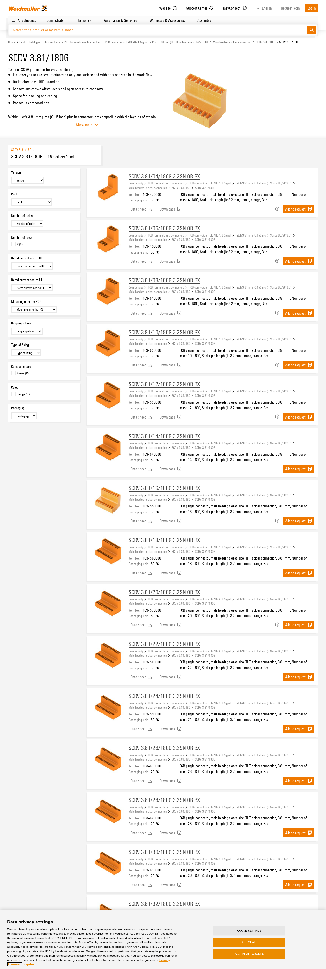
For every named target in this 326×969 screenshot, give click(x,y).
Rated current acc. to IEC (27, 258)
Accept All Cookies (249, 954)
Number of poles (22, 216)
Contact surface (21, 367)
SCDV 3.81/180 (265, 42)
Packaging (17, 408)
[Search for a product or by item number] (157, 30)
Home (11, 42)
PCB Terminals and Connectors (82, 42)
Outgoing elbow (21, 323)
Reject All (249, 942)
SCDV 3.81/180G (205, 188)
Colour (15, 387)
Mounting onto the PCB (26, 302)
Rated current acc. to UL (27, 280)
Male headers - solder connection (232, 42)
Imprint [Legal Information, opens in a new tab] (29, 964)
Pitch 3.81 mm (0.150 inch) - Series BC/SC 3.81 (180, 42)
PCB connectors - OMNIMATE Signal (126, 42)
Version (16, 172)
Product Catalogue (29, 42)
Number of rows (21, 237)
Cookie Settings (249, 931)
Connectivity (52, 42)
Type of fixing (20, 345)
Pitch (14, 194)
